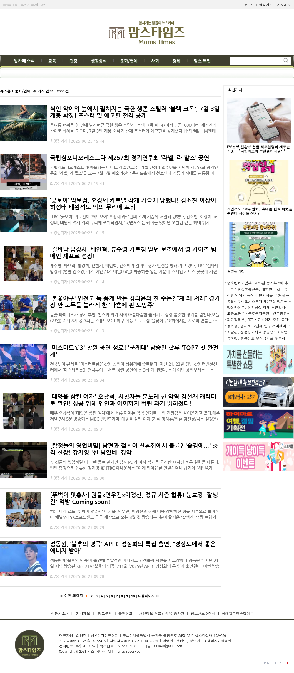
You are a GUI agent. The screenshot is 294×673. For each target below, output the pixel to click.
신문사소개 (60, 613)
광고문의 (104, 613)
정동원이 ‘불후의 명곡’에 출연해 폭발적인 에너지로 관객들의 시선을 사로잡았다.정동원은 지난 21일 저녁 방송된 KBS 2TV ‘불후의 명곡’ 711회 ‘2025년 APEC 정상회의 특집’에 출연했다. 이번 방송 (135, 563)
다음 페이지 (146, 596)
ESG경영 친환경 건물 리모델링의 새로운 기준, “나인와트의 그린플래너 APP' (258, 149)
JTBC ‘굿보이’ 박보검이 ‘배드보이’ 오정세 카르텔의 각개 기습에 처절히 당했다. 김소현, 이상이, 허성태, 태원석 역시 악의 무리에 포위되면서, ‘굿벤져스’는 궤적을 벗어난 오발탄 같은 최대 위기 (134, 219)
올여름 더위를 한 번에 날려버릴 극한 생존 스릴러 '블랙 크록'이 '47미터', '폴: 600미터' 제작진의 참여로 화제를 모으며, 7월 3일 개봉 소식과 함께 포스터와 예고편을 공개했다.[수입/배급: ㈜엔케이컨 (134, 128)
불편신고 (125, 613)
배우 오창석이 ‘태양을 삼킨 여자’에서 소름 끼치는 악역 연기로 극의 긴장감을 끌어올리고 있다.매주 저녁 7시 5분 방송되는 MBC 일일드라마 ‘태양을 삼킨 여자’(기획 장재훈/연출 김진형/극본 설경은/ (135, 416)
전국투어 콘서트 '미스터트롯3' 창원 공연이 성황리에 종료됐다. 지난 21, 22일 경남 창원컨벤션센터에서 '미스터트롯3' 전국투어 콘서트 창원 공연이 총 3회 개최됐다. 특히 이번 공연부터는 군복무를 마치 (134, 367)
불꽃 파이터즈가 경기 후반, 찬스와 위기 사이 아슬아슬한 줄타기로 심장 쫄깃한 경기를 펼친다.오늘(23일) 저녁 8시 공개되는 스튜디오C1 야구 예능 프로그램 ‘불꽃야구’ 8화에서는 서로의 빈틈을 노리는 (134, 317)
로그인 (249, 4)
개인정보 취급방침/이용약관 (161, 613)
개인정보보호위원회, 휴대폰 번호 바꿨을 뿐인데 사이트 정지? (259, 211)
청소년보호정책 (203, 613)
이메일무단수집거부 (238, 613)
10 (133, 596)
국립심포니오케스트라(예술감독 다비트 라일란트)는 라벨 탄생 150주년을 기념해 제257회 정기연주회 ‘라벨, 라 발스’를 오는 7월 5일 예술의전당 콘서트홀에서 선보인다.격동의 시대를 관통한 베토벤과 (134, 170)
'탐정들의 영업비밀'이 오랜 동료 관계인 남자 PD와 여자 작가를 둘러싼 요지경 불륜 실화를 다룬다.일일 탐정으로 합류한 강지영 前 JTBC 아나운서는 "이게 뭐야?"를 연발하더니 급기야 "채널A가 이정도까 (134, 465)
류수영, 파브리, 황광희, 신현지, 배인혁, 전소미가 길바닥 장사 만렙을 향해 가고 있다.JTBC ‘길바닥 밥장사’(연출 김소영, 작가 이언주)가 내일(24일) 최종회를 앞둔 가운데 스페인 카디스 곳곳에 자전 (134, 268)
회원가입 (266, 4)
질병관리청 (236, 271)
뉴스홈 (5, 90)
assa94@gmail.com (168, 645)
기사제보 (284, 4)
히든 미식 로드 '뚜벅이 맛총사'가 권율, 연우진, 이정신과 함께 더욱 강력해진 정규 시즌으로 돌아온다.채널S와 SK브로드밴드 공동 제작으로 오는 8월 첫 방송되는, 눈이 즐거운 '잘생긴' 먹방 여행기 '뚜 (134, 514)
